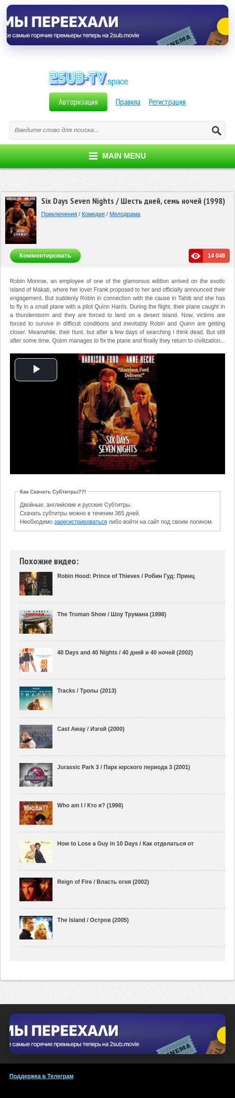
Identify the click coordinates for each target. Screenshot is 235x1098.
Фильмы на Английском (118, 88)
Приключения (59, 214)
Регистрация (167, 101)
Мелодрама (124, 214)
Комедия (93, 214)
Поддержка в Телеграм (41, 1076)
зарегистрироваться (80, 522)
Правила (128, 101)
